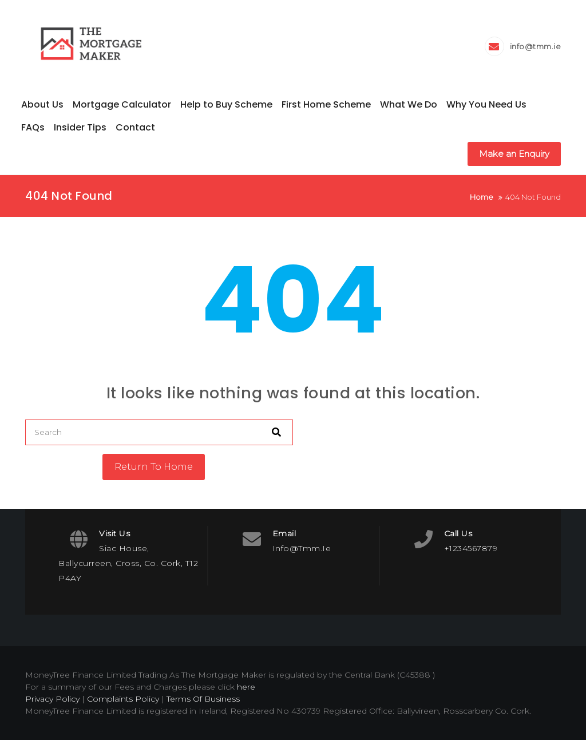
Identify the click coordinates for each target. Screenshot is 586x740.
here (246, 687)
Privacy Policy (52, 699)
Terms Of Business (203, 699)
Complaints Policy (123, 699)
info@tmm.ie (535, 46)
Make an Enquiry (514, 153)
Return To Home (153, 466)
